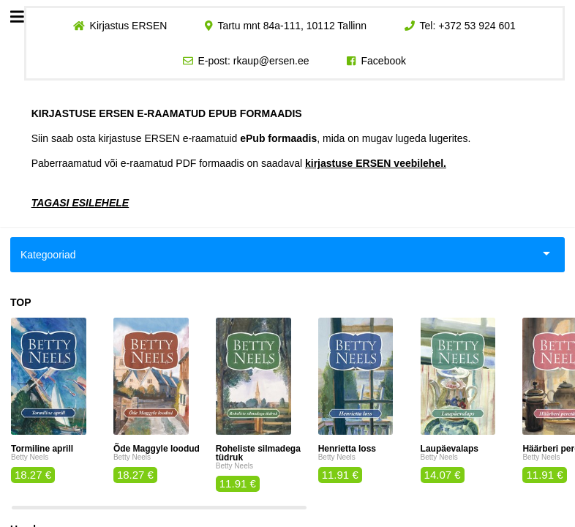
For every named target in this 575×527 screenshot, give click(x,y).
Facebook (383, 61)
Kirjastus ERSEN (128, 25)
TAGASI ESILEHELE (80, 203)
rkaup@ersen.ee (271, 61)
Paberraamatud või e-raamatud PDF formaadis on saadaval (238, 163)
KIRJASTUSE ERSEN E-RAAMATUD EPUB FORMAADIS (166, 113)
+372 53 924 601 (477, 25)
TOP (20, 302)
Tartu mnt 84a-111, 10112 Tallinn (292, 25)
